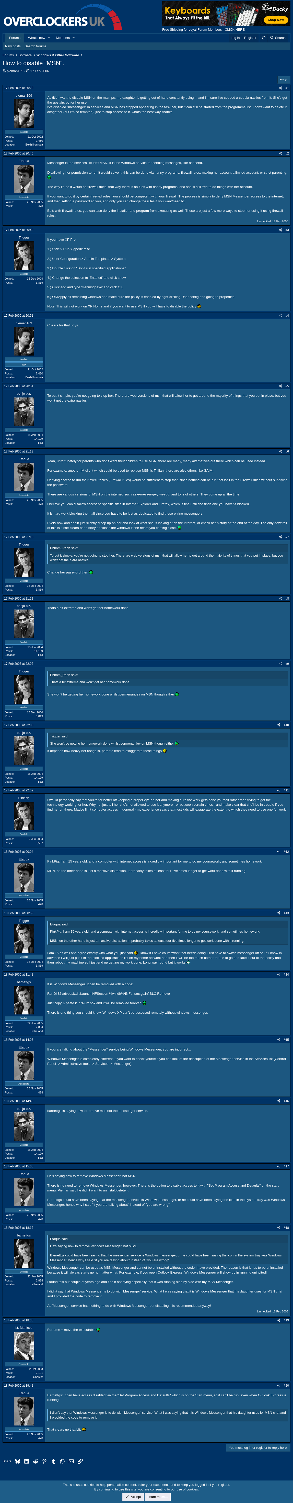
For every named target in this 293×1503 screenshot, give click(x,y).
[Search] (277, 38)
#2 (287, 153)
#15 (286, 1040)
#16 (286, 1101)
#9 (287, 664)
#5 (287, 386)
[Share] (280, 88)
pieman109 (15, 71)
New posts (13, 46)
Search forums (35, 46)
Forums (14, 38)
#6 (287, 451)
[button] (49, 38)
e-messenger (147, 494)
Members (63, 38)
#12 (286, 852)
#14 (286, 974)
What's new (36, 38)
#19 (286, 1320)
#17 (286, 1166)
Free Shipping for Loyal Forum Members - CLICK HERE (203, 29)
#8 (287, 598)
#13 (286, 913)
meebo (164, 494)
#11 (286, 790)
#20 (286, 1385)
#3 (287, 230)
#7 (287, 537)
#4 (287, 315)
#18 (286, 1228)
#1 (287, 88)
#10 (286, 725)
